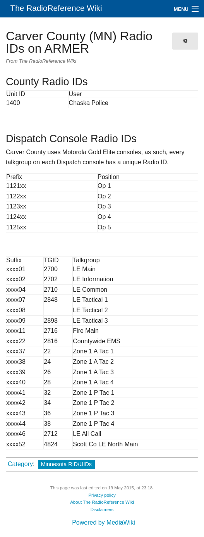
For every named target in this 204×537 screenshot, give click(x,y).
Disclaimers (102, 509)
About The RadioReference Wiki (102, 502)
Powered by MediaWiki (103, 522)
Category (20, 464)
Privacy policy (102, 495)
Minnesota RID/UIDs (66, 464)
